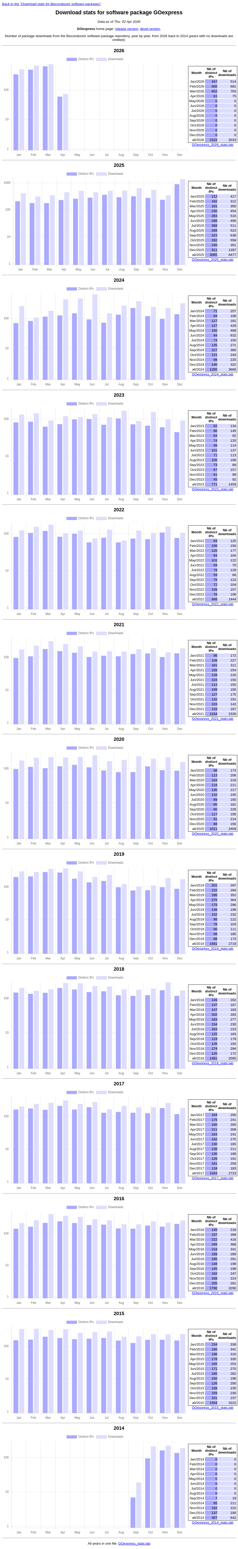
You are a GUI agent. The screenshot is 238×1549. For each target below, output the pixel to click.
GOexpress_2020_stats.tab (212, 834)
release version (126, 29)
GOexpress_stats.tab (134, 1543)
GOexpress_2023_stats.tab (212, 489)
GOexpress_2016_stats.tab (212, 1293)
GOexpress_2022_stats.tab (212, 604)
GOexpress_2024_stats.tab (212, 374)
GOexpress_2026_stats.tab (212, 145)
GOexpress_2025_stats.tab (212, 260)
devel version (150, 29)
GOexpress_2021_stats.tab (212, 719)
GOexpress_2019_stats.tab (212, 948)
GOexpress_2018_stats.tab (212, 1063)
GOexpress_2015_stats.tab (212, 1408)
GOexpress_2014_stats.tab (212, 1522)
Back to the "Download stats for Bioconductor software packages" (51, 4)
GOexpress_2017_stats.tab (212, 1178)
